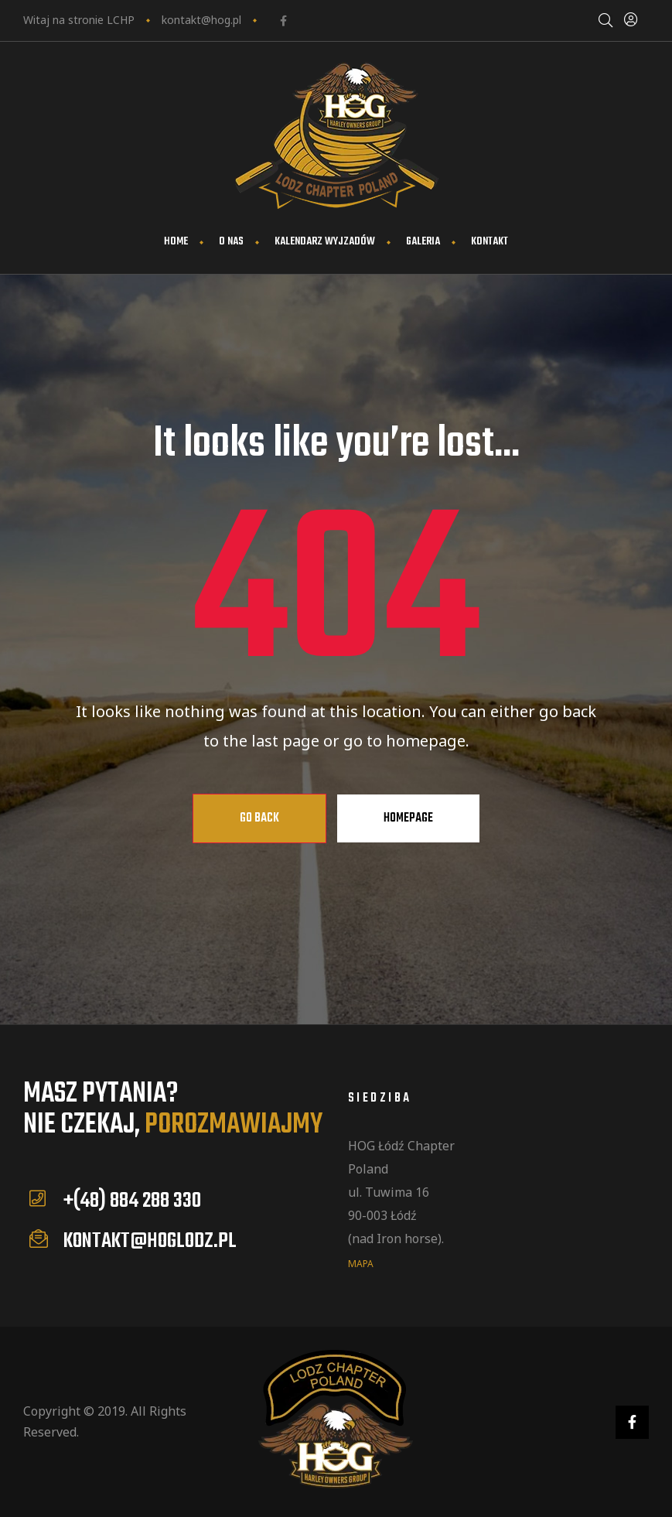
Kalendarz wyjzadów (325, 242)
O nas (231, 242)
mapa (361, 1262)
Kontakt (489, 242)
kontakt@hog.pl (201, 19)
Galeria (423, 242)
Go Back (259, 818)
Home (176, 242)
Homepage (408, 818)
